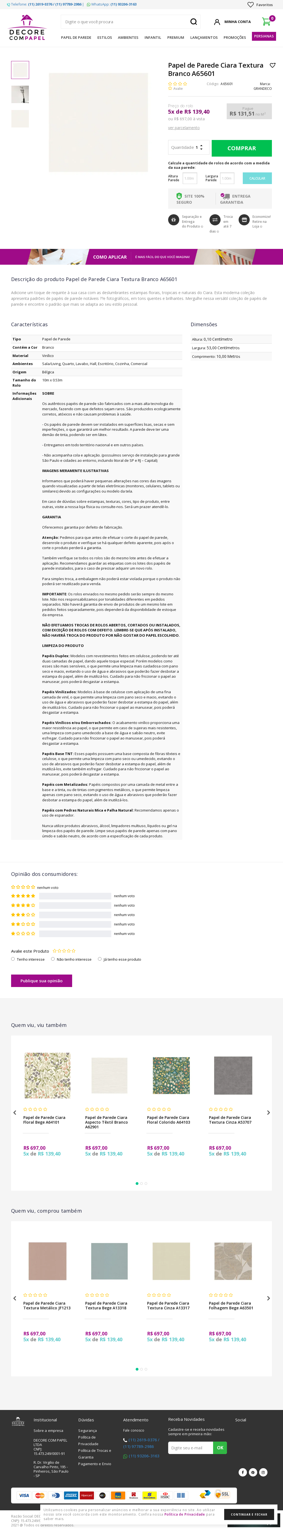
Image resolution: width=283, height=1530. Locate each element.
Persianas (264, 36)
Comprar (240, 148)
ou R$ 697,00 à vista (186, 119)
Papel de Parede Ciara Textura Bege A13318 (106, 1305)
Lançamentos (204, 37)
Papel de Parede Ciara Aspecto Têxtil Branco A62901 (106, 1122)
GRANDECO (263, 88)
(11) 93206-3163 (144, 1455)
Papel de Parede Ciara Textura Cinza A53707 (230, 1120)
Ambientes (128, 37)
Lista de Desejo (273, 65)
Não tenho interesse (74, 959)
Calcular (257, 178)
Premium (175, 37)
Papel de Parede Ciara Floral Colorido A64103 (168, 1120)
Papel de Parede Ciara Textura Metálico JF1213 (46, 1305)
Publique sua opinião (42, 980)
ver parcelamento (184, 127)
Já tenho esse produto (122, 959)
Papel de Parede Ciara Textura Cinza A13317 (168, 1305)
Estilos (104, 37)
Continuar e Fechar (249, 1514)
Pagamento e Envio (94, 1463)
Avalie (178, 88)
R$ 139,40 (196, 111)
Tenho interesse (31, 959)
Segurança (87, 1430)
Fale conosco (133, 1430)
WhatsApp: (112, 4)
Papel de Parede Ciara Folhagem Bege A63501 (231, 1305)
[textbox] (131, 22)
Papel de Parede (76, 37)
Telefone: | (45, 4)
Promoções (235, 37)
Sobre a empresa (49, 1430)
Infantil (153, 37)
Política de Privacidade (185, 1514)
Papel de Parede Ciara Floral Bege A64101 (44, 1120)
